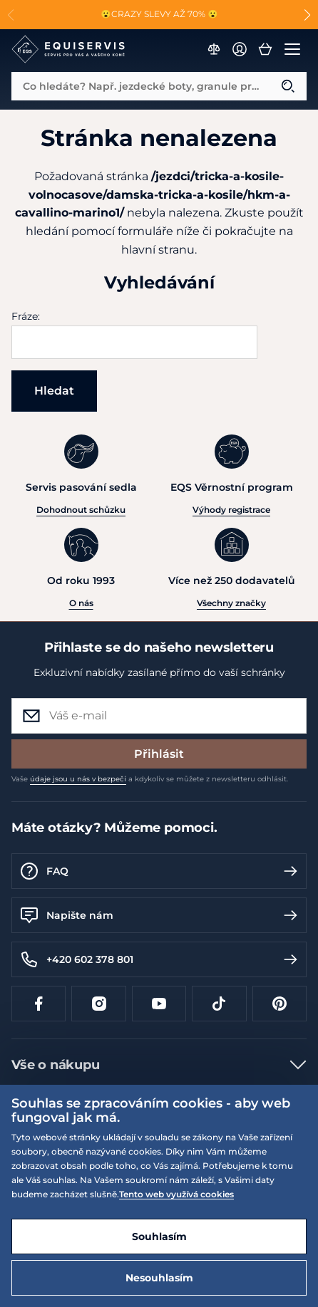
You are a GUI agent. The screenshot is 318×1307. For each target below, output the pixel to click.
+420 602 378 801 (159, 959)
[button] (307, 15)
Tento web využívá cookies (176, 1194)
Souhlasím (159, 1236)
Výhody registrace (231, 509)
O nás (81, 603)
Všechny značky (231, 603)
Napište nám (159, 915)
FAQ (159, 871)
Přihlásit (159, 754)
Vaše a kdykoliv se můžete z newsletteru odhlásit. (149, 778)
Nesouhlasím (159, 1277)
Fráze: (25, 316)
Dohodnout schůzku (80, 509)
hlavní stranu (158, 249)
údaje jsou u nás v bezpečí (78, 778)
